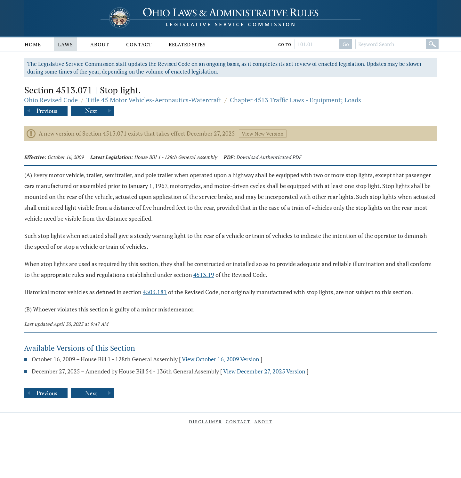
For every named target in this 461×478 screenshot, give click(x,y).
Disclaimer (205, 422)
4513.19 (203, 274)
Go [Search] (346, 44)
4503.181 (155, 292)
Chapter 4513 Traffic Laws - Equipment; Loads (295, 100)
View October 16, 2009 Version (220, 359)
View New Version (263, 133)
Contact (139, 44)
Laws (65, 44)
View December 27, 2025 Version (264, 371)
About (99, 44)
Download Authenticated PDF (268, 157)
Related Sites (187, 44)
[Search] (432, 44)
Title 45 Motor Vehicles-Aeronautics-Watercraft (153, 100)
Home (33, 44)
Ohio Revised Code (51, 100)
